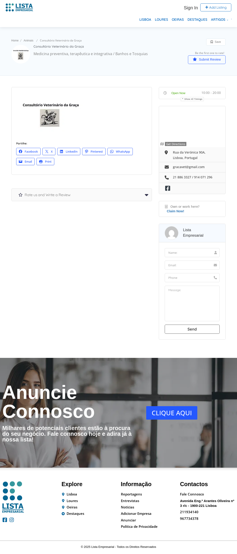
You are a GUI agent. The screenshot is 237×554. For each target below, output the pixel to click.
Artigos (218, 19)
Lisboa (145, 19)
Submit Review (204, 59)
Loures (161, 19)
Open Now (178, 93)
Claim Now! (175, 211)
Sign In (191, 7)
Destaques (197, 19)
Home (15, 40)
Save (216, 42)
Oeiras (178, 19)
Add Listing (216, 7)
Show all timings (193, 99)
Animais (29, 40)
